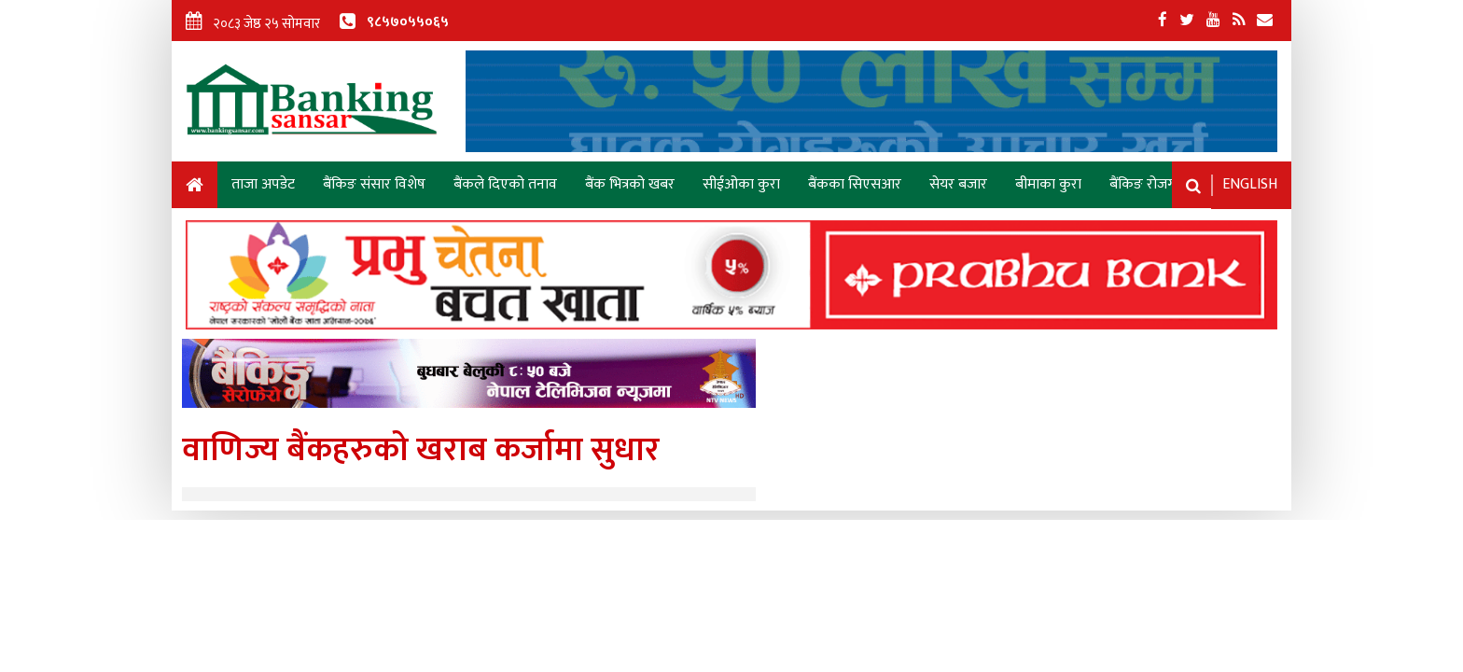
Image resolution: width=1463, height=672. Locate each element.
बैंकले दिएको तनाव (505, 184)
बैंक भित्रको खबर (630, 184)
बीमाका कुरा (1048, 184)
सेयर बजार (958, 184)
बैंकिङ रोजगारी (1149, 184)
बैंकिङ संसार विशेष (374, 184)
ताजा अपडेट (263, 184)
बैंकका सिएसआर (854, 184)
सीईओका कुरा (741, 184)
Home (194, 188)
